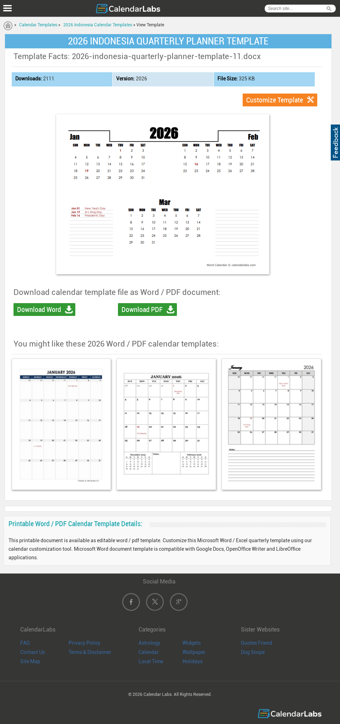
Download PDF (142, 309)
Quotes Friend (256, 643)
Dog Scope (253, 652)
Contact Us (32, 652)
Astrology (149, 643)
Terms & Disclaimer (90, 652)
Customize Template (274, 100)
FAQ (25, 643)
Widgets (192, 643)
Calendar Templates (38, 24)
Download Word (39, 309)
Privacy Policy (84, 643)
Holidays (193, 661)
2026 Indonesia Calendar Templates (97, 24)
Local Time (151, 661)
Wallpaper (194, 652)
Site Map (30, 661)
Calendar (149, 652)
